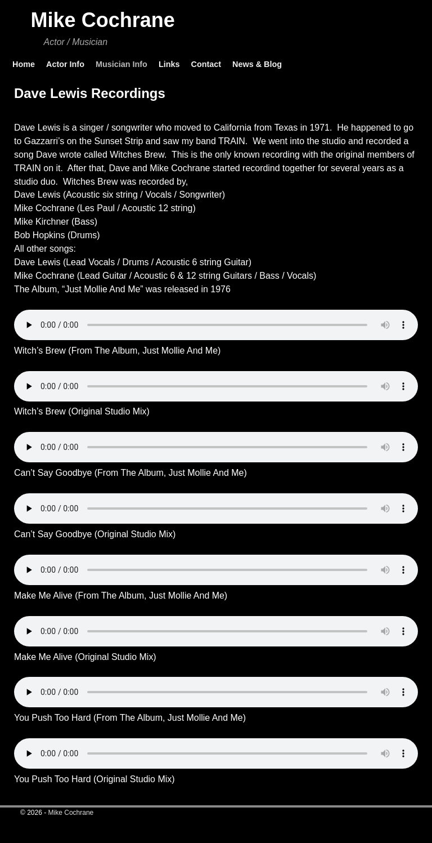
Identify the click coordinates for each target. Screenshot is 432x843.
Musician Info (121, 64)
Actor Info (65, 64)
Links (169, 64)
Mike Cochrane (103, 20)
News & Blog (257, 64)
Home (23, 64)
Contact (206, 64)
